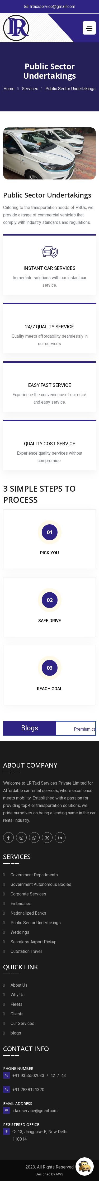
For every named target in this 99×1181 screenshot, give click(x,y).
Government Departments (34, 874)
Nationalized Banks (28, 913)
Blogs (29, 728)
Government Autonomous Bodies (41, 884)
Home (9, 88)
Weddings (20, 932)
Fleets (16, 1004)
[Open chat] (85, 1166)
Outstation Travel (26, 951)
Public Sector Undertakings (36, 922)
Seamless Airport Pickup (33, 941)
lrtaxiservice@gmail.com (52, 6)
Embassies (21, 903)
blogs (16, 1033)
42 (52, 1075)
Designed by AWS (49, 1174)
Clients (17, 1013)
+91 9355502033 (28, 1075)
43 (63, 1075)
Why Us (18, 994)
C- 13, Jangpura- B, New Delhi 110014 (39, 1135)
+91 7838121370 (28, 1089)
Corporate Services (28, 894)
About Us (19, 985)
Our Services (22, 1023)
